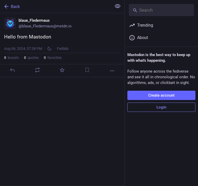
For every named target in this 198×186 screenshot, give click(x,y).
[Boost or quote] (37, 70)
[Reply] (12, 70)
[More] (112, 71)
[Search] (161, 10)
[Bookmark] (87, 70)
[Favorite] (62, 70)
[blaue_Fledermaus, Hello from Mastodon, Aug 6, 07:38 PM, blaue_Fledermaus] (62, 45)
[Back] (55, 6)
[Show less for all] (118, 6)
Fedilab (63, 49)
